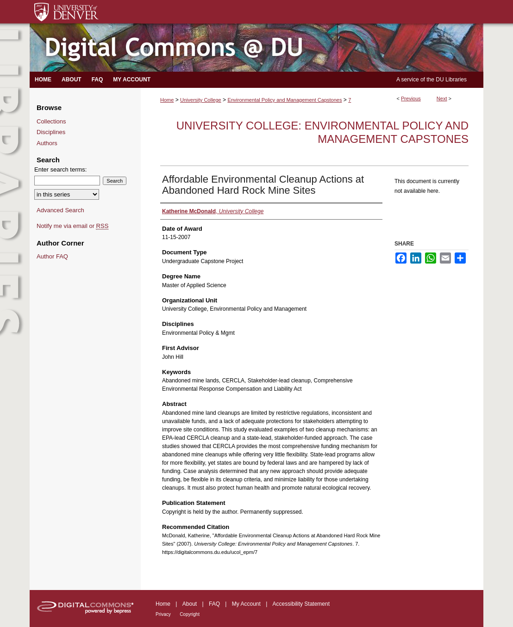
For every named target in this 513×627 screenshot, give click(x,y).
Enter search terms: (60, 169)
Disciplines (51, 132)
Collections (51, 121)
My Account (246, 604)
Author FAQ (52, 256)
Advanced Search (60, 210)
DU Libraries (451, 79)
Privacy (163, 614)
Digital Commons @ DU (256, 48)
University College (200, 100)
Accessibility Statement (301, 604)
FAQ (214, 604)
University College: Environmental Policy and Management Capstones (322, 132)
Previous (411, 98)
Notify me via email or (72, 226)
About (189, 604)
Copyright (190, 614)
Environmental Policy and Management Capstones (284, 100)
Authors (47, 143)
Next (442, 98)
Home (167, 100)
